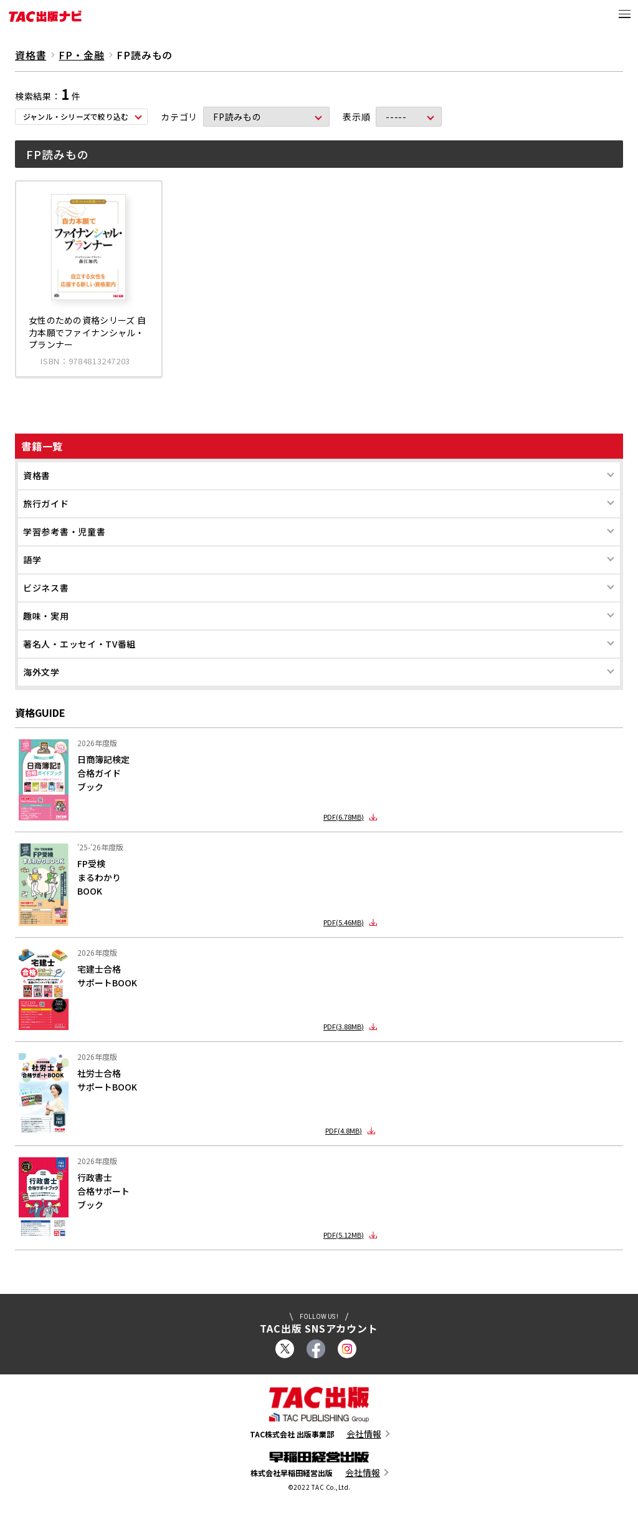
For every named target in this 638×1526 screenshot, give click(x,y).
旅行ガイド (46, 503)
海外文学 (41, 672)
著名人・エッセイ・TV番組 (79, 644)
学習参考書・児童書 (64, 531)
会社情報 (363, 1434)
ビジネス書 (46, 587)
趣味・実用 (46, 616)
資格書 (36, 475)
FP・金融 (81, 54)
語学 (32, 559)
